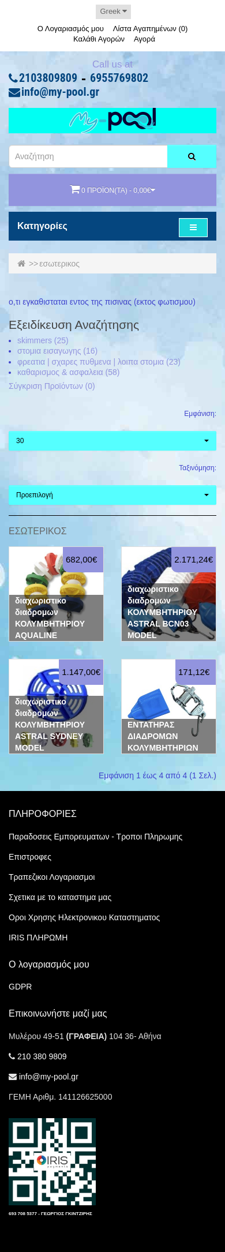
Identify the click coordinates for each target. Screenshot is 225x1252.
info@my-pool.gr (60, 92)
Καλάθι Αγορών (99, 39)
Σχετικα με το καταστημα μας (60, 897)
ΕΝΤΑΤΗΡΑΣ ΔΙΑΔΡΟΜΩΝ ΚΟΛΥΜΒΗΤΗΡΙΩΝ (162, 736)
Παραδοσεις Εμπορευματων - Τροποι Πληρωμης (95, 836)
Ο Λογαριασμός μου (71, 28)
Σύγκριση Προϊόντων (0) (52, 386)
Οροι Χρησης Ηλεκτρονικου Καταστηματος (84, 917)
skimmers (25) (43, 340)
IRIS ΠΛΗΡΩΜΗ (38, 937)
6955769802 (119, 78)
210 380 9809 (42, 1056)
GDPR (20, 986)
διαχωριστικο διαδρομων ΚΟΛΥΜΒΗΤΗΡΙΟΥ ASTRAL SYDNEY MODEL (50, 724)
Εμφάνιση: (200, 414)
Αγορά (144, 39)
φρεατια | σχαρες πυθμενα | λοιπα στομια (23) (99, 361)
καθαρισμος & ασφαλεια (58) (68, 372)
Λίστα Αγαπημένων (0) (150, 28)
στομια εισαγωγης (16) (57, 350)
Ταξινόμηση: (197, 468)
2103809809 (48, 78)
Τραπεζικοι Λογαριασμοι (52, 877)
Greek (113, 11)
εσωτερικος (59, 263)
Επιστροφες (30, 856)
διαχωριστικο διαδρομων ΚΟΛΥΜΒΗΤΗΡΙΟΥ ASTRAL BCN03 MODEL (162, 612)
